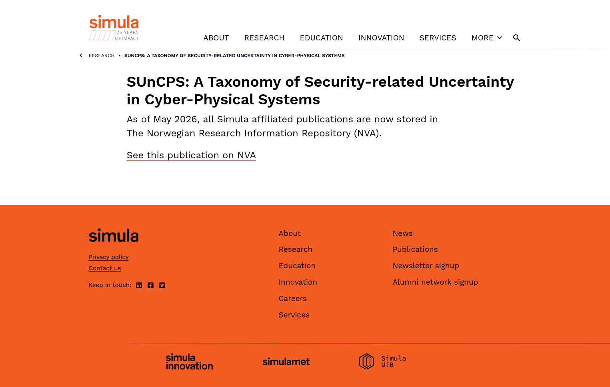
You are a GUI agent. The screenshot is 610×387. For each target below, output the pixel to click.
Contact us (105, 268)
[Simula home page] (113, 248)
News (403, 233)
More (488, 37)
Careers (293, 298)
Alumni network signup (435, 282)
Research (264, 37)
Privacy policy (109, 257)
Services (438, 37)
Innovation (381, 37)
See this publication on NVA (191, 155)
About (216, 37)
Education (321, 37)
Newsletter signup (426, 265)
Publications (415, 249)
